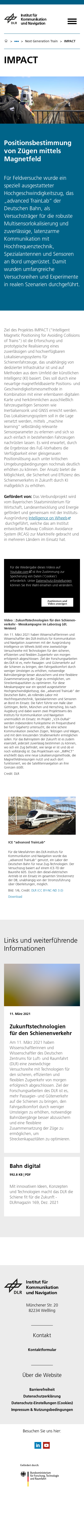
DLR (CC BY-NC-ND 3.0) (47, 890)
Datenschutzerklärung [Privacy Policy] (42, 1396)
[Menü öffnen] (72, 19)
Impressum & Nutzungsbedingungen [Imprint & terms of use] (42, 1409)
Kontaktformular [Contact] (42, 1349)
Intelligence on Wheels (48, 518)
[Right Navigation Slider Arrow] (70, 818)
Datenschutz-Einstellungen (54, 581)
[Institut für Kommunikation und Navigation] (32, 18)
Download (15, 897)
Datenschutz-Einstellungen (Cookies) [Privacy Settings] (42, 1402)
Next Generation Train (41, 41)
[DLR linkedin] (37, 1447)
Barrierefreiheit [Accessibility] (42, 1389)
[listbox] (16, 41)
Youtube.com (19, 572)
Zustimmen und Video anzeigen (57, 602)
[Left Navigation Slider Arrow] (15, 818)
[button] (42, 850)
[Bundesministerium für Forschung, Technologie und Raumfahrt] (42, 1490)
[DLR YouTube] (46, 1447)
